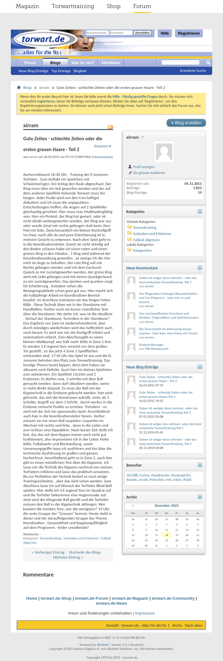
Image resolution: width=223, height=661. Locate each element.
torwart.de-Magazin (130, 598)
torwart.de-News (111, 603)
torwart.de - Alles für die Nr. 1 (145, 625)
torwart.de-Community (173, 598)
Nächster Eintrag (66, 557)
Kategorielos (142, 250)
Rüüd (187, 479)
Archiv (177, 625)
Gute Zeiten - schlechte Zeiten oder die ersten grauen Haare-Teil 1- (165, 394)
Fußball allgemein (146, 240)
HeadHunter (160, 475)
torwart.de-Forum (91, 598)
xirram (44, 87)
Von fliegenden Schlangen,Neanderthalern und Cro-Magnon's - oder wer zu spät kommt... (168, 298)
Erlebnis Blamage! (151, 345)
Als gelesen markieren (146, 173)
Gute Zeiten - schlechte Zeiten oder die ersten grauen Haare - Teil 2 (165, 379)
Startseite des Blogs (85, 552)
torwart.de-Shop (56, 598)
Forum (142, 6)
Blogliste (80, 71)
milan (177, 479)
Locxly (143, 479)
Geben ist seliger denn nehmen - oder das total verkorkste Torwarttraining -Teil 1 (168, 280)
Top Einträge (61, 71)
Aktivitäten (110, 63)
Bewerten (101, 146)
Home (31, 598)
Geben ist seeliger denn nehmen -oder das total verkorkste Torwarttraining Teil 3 (168, 410)
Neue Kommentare (142, 268)
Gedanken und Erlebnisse (80, 538)
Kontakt (112, 625)
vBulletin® (104, 645)
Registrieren (189, 33)
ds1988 (132, 475)
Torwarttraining (73, 6)
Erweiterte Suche (193, 70)
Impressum (145, 613)
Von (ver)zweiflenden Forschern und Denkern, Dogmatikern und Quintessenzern (169, 315)
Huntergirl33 (180, 475)
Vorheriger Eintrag (49, 552)
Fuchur (144, 475)
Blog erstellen (186, 122)
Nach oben (194, 625)
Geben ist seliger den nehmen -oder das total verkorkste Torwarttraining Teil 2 (170, 426)
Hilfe (165, 33)
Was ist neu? (83, 63)
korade (132, 479)
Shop (113, 6)
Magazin (27, 6)
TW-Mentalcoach (156, 349)
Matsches (157, 479)
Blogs (55, 63)
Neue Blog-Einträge (33, 71)
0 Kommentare (102, 157)
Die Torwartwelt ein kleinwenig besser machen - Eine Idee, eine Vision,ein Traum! (168, 331)
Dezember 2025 (167, 505)
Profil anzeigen (141, 167)
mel (168, 479)
